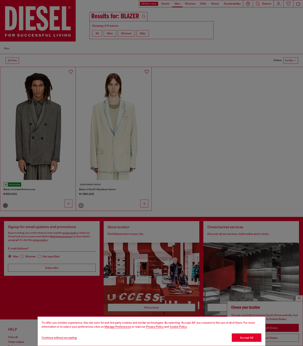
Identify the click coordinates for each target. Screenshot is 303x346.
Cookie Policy (178, 326)
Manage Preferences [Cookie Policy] (117, 326)
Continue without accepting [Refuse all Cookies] (59, 337)
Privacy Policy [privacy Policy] (155, 326)
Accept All (246, 337)
